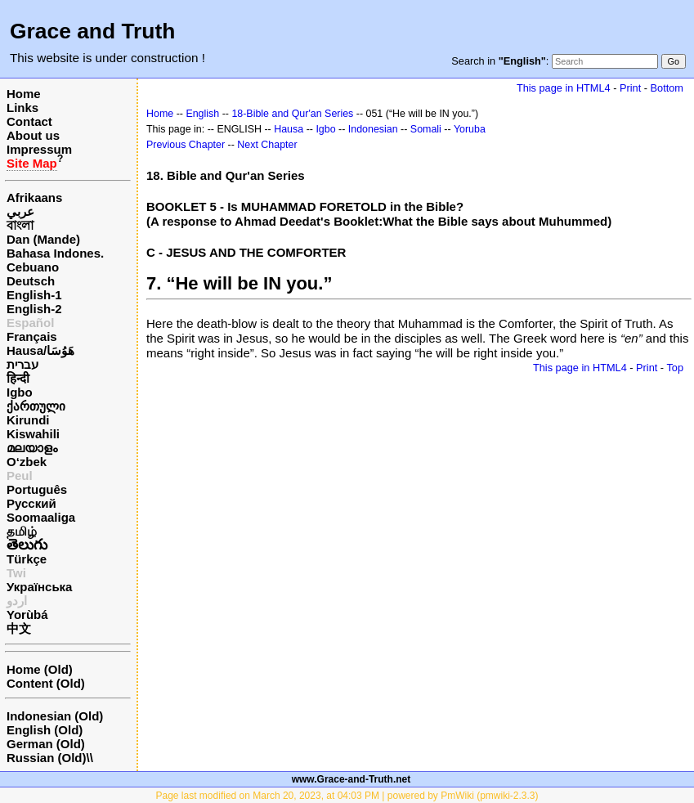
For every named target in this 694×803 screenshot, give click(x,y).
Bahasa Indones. (55, 253)
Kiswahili (33, 434)
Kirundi (28, 420)
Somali (425, 129)
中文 (19, 628)
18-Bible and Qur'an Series (292, 113)
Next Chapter (267, 144)
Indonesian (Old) (55, 716)
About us (33, 135)
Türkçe (27, 559)
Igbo (20, 392)
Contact (29, 121)
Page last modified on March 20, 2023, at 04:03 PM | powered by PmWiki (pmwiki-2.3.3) (347, 795)
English (202, 113)
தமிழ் (22, 531)
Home (24, 94)
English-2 (34, 309)
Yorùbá (27, 614)
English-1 (34, 295)
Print (630, 88)
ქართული (36, 406)
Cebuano (33, 267)
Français (32, 336)
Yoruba (470, 129)
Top (674, 367)
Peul (20, 475)
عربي (20, 211)
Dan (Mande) (43, 239)
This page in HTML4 (564, 88)
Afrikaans (34, 197)
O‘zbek (27, 462)
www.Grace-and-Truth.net (351, 779)
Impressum (39, 149)
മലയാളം (32, 448)
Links (22, 107)
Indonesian (373, 129)
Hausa (288, 129)
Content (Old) (46, 683)
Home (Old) (40, 669)
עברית (22, 364)
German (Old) (46, 744)
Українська (39, 587)
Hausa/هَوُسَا (40, 350)
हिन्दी (18, 378)
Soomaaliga (41, 517)
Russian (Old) (47, 758)
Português (37, 489)
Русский (31, 503)
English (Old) (45, 730)
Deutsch (31, 281)
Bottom (667, 88)
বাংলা (20, 225)
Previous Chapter (185, 144)
